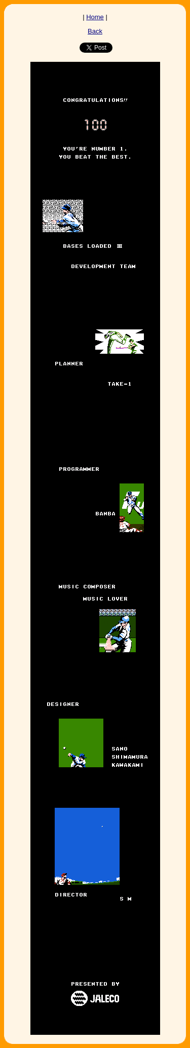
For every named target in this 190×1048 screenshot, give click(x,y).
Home (95, 17)
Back (95, 31)
